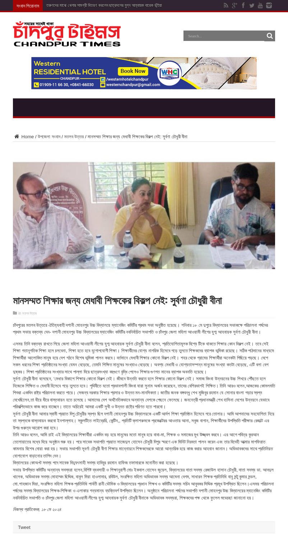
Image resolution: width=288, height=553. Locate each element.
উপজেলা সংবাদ (49, 136)
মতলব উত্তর (74, 136)
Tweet (24, 527)
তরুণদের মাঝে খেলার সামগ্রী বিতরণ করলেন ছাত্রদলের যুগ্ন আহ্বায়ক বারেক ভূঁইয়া (104, 5)
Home (23, 136)
